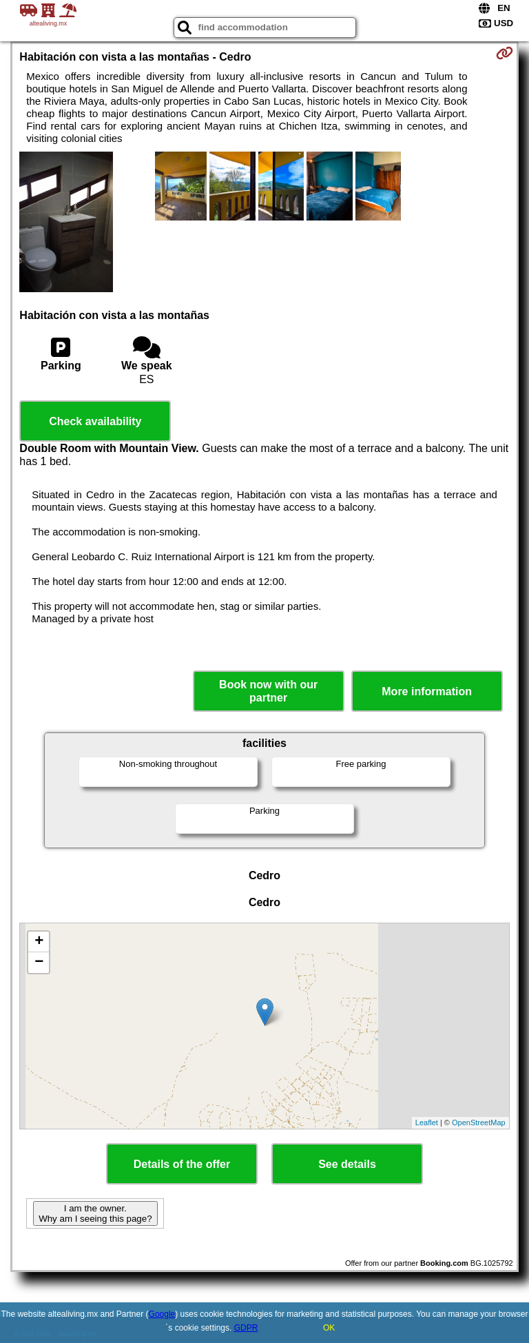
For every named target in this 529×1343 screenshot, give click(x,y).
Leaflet (426, 1122)
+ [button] (38, 942)
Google (162, 1314)
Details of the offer (182, 1164)
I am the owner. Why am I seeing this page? (95, 1213)
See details (347, 1164)
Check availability (95, 421)
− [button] (38, 962)
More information (427, 691)
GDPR (246, 1328)
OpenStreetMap (479, 1122)
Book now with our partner (268, 691)
